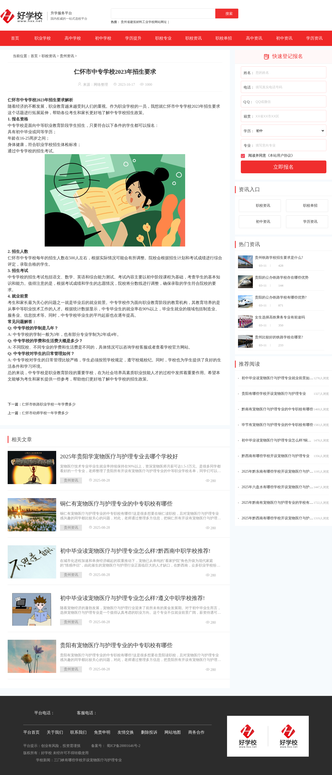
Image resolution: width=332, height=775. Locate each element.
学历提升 (133, 38)
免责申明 (102, 731)
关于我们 (55, 731)
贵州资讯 (67, 56)
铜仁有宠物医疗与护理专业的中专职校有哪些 (116, 502)
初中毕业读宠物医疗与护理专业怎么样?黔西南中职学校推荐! (135, 549)
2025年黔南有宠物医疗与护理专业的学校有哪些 (279, 503)
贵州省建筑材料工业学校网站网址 (144, 22)
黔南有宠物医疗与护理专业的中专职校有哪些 (277, 409)
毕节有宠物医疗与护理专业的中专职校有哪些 (277, 425)
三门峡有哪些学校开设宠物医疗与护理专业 (88, 758)
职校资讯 (193, 38)
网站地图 (172, 731)
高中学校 (73, 38)
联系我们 (78, 731)
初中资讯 (284, 38)
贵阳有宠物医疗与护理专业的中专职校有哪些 (116, 644)
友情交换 (125, 731)
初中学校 (103, 38)
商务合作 (196, 731)
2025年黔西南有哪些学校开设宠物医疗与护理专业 (281, 518)
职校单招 (224, 38)
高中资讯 (254, 38)
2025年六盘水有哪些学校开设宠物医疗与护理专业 (281, 487)
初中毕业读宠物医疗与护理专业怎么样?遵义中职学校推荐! (132, 596)
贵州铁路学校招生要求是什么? (279, 258)
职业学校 (42, 38)
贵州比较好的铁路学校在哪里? (279, 337)
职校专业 (163, 38)
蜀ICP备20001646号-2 (123, 744)
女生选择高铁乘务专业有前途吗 (280, 317)
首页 (15, 38)
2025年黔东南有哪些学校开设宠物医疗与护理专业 (281, 471)
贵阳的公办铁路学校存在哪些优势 (282, 277)
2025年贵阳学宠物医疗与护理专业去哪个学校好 (119, 455)
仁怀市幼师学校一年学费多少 (48, 412)
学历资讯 (314, 38)
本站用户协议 (280, 155)
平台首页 (31, 731)
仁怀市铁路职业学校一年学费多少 (52, 404)
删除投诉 (149, 731)
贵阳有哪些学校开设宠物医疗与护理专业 (274, 394)
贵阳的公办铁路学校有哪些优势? (280, 297)
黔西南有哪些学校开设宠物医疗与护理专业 (276, 456)
